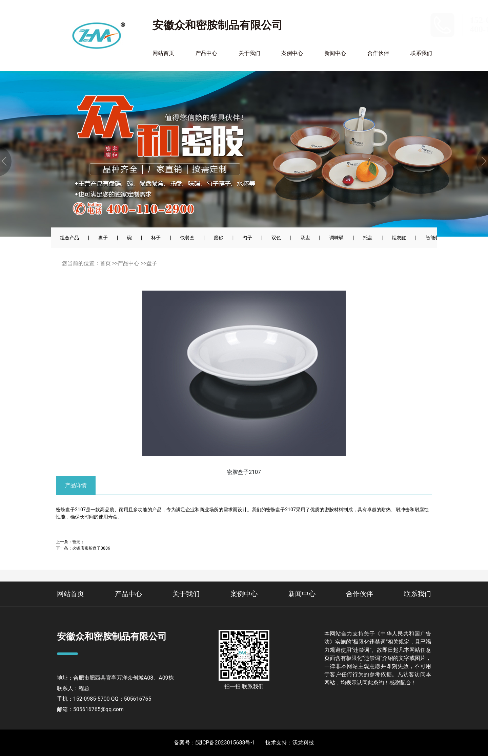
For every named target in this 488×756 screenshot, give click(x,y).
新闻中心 (335, 53)
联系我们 (421, 53)
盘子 (103, 237)
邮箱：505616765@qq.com (90, 709)
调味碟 (336, 237)
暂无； (78, 541)
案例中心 (292, 53)
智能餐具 (435, 237)
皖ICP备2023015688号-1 (225, 742)
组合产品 (69, 237)
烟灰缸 (399, 237)
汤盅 (305, 237)
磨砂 (218, 237)
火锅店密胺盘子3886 (91, 548)
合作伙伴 (378, 53)
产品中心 (206, 53)
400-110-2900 (404, 29)
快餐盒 (187, 237)
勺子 (247, 237)
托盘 (367, 237)
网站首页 (163, 53)
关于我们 (249, 53)
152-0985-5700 (407, 20)
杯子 (156, 237)
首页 (105, 263)
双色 (276, 237)
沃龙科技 (303, 742)
